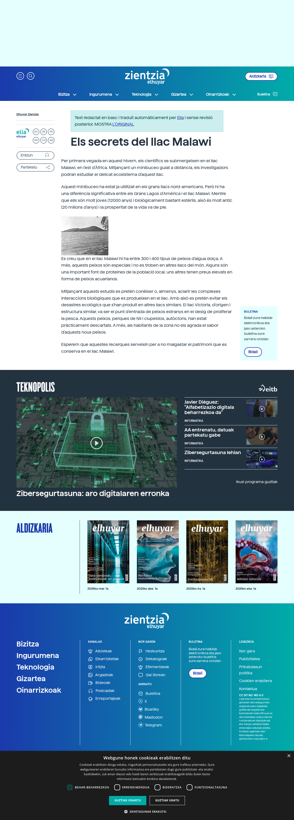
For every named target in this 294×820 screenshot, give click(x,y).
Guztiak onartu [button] (127, 800)
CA (43, 140)
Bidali (253, 352)
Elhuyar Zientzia (27, 114)
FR (51, 131)
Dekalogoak (152, 659)
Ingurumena (37, 655)
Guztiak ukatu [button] (167, 800)
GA (51, 140)
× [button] (288, 756)
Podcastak (101, 690)
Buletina (267, 94)
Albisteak (100, 651)
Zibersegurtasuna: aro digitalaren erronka (92, 493)
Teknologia (35, 667)
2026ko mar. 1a (97, 588)
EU (36, 131)
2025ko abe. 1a (147, 588)
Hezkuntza (151, 651)
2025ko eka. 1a (246, 588)
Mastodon (150, 717)
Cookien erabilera (255, 681)
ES (43, 131)
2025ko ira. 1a (195, 588)
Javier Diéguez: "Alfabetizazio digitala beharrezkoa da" (209, 407)
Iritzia (96, 667)
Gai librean (151, 675)
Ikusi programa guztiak (257, 482)
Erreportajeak (104, 698)
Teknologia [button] (145, 94)
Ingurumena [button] (104, 94)
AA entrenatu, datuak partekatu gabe (209, 432)
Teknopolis (35, 386)
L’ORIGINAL (123, 124)
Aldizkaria (261, 76)
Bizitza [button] (67, 94)
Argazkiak (100, 675)
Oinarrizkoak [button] (221, 94)
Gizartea (31, 678)
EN (36, 140)
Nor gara (247, 651)
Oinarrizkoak (38, 690)
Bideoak (99, 682)
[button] (20, 75)
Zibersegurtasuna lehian (212, 452)
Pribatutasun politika (250, 670)
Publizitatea (249, 659)
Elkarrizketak (103, 659)
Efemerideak (153, 667)
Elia (180, 117)
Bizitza (27, 644)
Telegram (150, 725)
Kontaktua (248, 689)
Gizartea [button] (182, 94)
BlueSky (148, 709)
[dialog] (147, 785)
